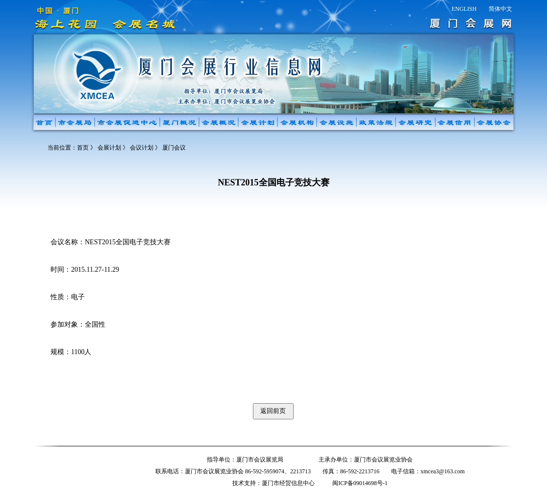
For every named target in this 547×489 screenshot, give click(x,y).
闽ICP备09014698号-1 (360, 483)
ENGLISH (463, 8)
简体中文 (500, 8)
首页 (83, 147)
